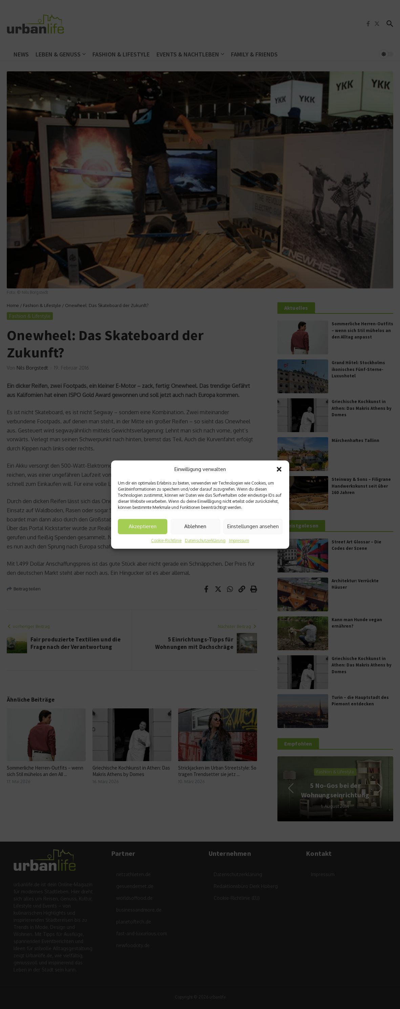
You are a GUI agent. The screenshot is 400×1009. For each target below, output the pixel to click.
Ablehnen (195, 526)
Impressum (239, 540)
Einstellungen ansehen (253, 526)
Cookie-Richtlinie (166, 540)
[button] (279, 469)
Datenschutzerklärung (205, 540)
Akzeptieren (142, 526)
